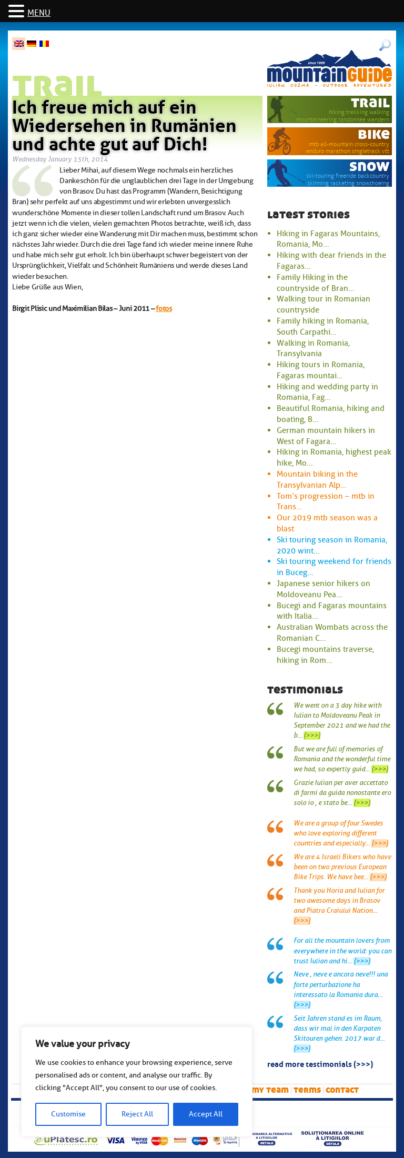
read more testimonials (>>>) (320, 1063)
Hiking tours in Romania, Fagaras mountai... (321, 370)
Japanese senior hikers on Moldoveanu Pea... (323, 589)
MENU (38, 13)
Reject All (137, 1114)
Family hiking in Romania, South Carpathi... (323, 326)
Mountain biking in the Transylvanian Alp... (317, 479)
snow (369, 166)
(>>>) (312, 735)
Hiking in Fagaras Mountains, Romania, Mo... (328, 239)
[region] (136, 1081)
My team (270, 1089)
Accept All (206, 1114)
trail (370, 102)
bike (374, 134)
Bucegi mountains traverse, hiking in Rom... (325, 655)
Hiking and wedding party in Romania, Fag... (327, 392)
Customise (68, 1114)
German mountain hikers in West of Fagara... (326, 436)
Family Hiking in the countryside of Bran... (316, 283)
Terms (307, 1089)
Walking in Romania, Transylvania (313, 348)
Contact (342, 1089)
